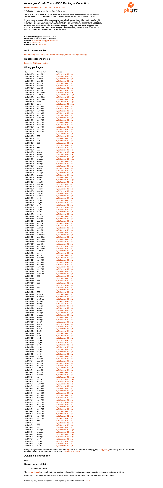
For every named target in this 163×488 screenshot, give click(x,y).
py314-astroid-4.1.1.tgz (64, 95)
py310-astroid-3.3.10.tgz (65, 97)
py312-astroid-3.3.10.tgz (65, 102)
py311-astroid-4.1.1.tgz (64, 88)
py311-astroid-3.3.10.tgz (65, 99)
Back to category (31, 7)
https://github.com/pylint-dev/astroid (45, 45)
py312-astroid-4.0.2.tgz (64, 81)
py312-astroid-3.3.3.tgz (64, 191)
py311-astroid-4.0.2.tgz (64, 79)
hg (42, 49)
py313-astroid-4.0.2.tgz (64, 83)
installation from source (71, 456)
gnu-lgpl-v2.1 (36, 47)
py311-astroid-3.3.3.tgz (64, 189)
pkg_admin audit (34, 476)
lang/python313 (30, 68)
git (45, 49)
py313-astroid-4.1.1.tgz (64, 92)
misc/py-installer (56, 59)
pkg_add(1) (105, 454)
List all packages (59, 7)
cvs (39, 49)
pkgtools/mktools (68, 59)
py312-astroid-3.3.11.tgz (65, 108)
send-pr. (88, 485)
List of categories (45, 7)
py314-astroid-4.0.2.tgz (64, 85)
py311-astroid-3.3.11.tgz (65, 106)
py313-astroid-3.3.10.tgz (65, 104)
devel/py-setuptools (31, 59)
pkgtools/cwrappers (82, 59)
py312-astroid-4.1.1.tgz (64, 90)
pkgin (68, 454)
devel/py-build (44, 59)
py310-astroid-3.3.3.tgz (64, 186)
